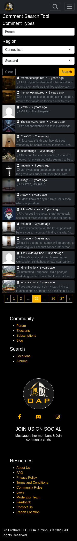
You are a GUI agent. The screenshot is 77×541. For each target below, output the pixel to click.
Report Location (28, 512)
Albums (21, 361)
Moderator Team (28, 497)
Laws (20, 492)
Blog (19, 340)
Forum (21, 325)
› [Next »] (69, 298)
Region (9, 41)
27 (62, 298)
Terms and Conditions (32, 482)
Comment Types (18, 23)
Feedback (23, 502)
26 (53, 298)
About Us (23, 467)
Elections (23, 330)
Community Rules (29, 487)
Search (66, 72)
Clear (9, 72)
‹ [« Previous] (7, 298)
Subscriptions (26, 335)
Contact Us (24, 507)
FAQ (19, 472)
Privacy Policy (26, 477)
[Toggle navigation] (55, 7)
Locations (23, 356)
